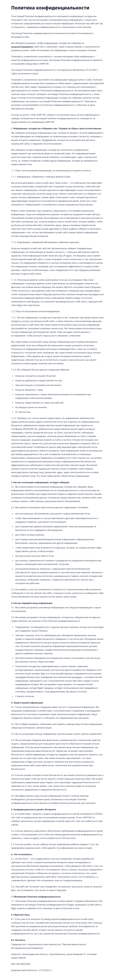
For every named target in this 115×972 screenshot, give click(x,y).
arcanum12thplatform (22, 46)
